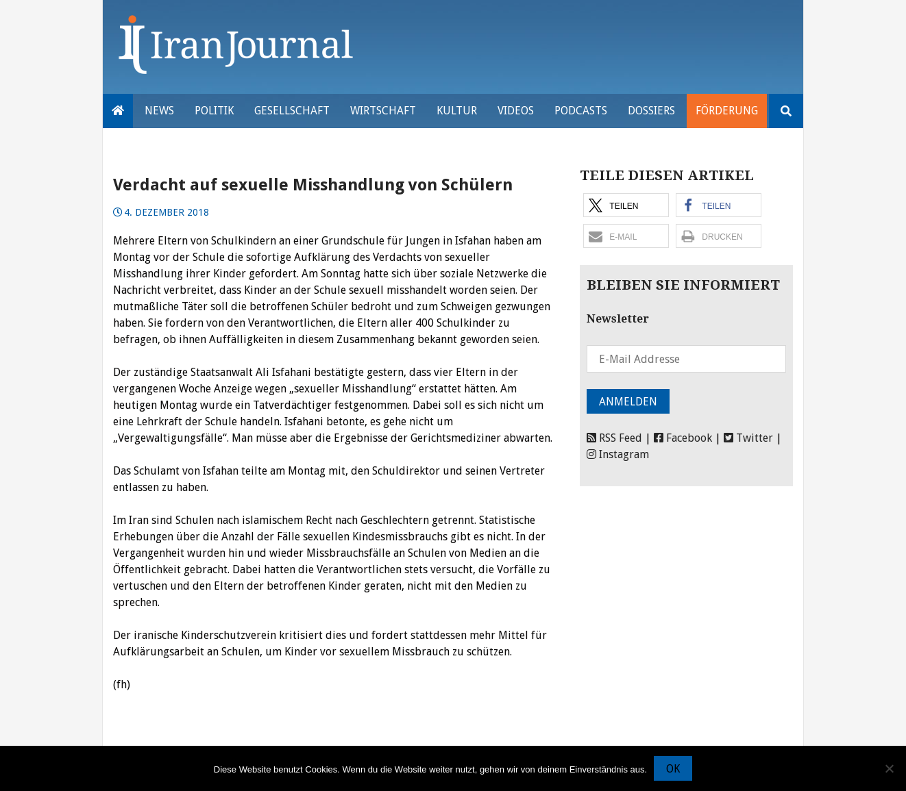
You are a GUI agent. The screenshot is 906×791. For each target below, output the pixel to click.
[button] (626, 205)
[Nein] (889, 768)
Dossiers (651, 110)
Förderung (727, 110)
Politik (214, 110)
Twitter (748, 437)
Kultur (457, 110)
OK (673, 768)
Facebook (683, 437)
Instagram (618, 454)
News (159, 110)
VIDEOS (516, 110)
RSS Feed (614, 437)
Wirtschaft (383, 110)
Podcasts (580, 110)
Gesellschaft (292, 110)
